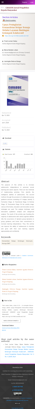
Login (32, 2)
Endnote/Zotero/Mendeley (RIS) (10, 328)
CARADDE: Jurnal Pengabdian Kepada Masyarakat (15, 9)
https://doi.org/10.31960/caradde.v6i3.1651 (17, 36)
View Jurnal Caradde (18, 408)
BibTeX (4, 330)
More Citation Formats (11, 320)
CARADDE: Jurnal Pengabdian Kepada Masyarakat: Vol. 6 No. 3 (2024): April (19, 354)
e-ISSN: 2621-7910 (18, 386)
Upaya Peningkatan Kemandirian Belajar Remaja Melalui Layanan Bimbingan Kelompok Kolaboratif (19, 349)
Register (24, 2)
